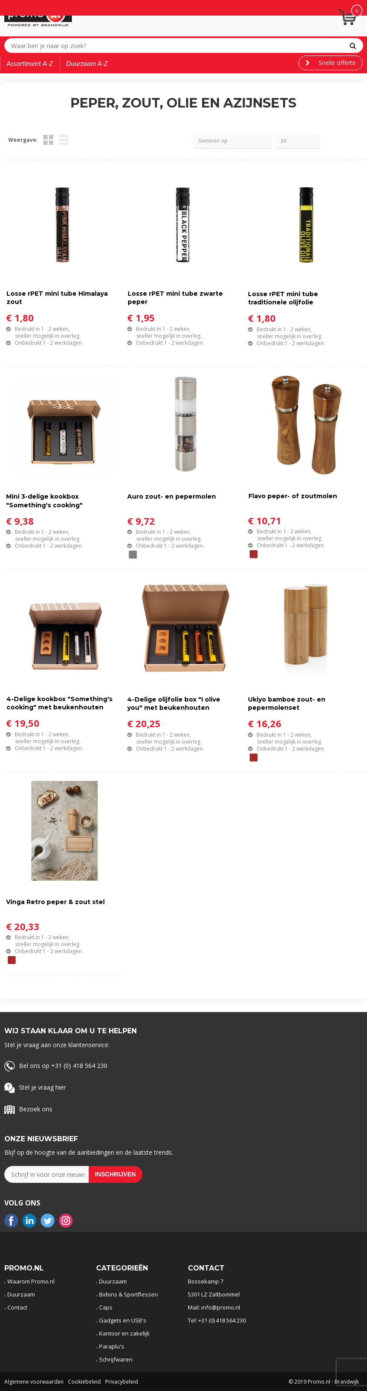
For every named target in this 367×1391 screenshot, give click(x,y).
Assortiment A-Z (29, 63)
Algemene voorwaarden (34, 1381)
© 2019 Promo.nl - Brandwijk (324, 1381)
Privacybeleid (121, 1381)
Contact (17, 1307)
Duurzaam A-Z (87, 63)
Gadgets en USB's (122, 1320)
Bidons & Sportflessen (128, 1294)
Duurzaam (21, 1294)
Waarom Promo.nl (31, 1281)
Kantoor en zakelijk (124, 1333)
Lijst (63, 140)
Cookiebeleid (84, 1381)
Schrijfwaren (115, 1359)
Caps (106, 1307)
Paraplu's (111, 1346)
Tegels (48, 140)
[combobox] (175, 45)
